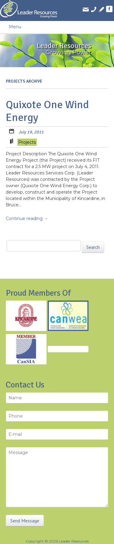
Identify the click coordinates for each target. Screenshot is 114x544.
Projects (27, 142)
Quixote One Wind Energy (47, 111)
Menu (15, 26)
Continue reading (27, 218)
